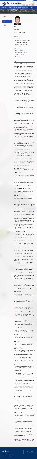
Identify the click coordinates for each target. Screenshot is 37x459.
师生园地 (23, 7)
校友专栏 (27, 7)
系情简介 (6, 7)
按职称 (5, 24)
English (24, 0)
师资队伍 (10, 7)
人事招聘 (32, 7)
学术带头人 (5, 16)
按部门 (5, 25)
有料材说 (31, 451)
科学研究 (15, 7)
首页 (3, 7)
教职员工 (5, 21)
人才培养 (19, 7)
